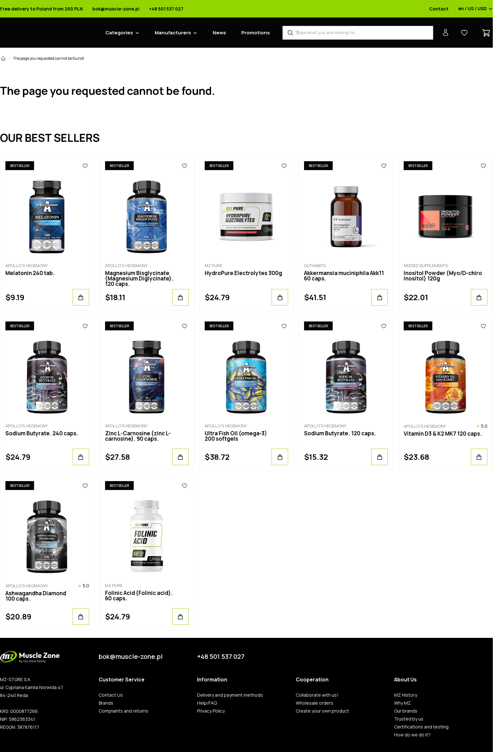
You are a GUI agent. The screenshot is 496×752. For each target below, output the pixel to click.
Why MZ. (403, 703)
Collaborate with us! (317, 695)
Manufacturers (173, 32)
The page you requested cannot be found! (48, 58)
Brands (106, 703)
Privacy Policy (211, 711)
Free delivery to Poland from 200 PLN (41, 9)
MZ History (405, 695)
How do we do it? (412, 735)
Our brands (405, 711)
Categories (119, 32)
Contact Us (111, 695)
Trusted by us (408, 719)
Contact (439, 9)
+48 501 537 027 (166, 9)
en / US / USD (475, 8)
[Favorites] (85, 165)
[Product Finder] (357, 33)
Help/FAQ (207, 703)
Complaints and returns (123, 711)
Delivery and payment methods (230, 695)
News (219, 32)
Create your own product (322, 711)
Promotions (255, 32)
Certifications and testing (421, 727)
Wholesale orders (314, 703)
